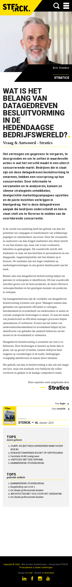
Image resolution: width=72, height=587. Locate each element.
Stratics (58, 387)
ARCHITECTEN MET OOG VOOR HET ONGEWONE (36, 493)
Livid (30, 573)
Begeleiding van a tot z (23, 487)
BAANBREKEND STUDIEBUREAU (27, 463)
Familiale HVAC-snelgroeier (25, 456)
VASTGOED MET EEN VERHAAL (27, 459)
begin (62, 403)
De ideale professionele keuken (27, 490)
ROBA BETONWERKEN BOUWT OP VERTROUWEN (37, 453)
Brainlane (49, 573)
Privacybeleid (25, 567)
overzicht (61, 408)
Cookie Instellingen (44, 567)
